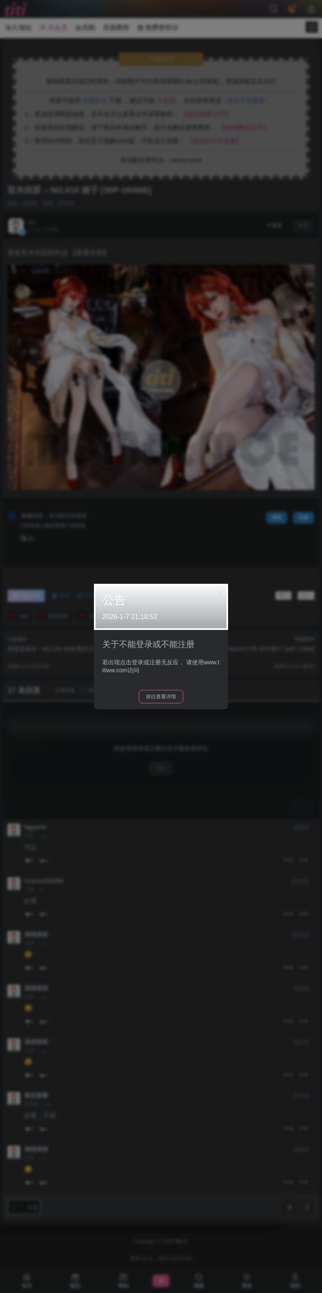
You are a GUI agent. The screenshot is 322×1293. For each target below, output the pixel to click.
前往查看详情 (161, 697)
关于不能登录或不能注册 (148, 644)
